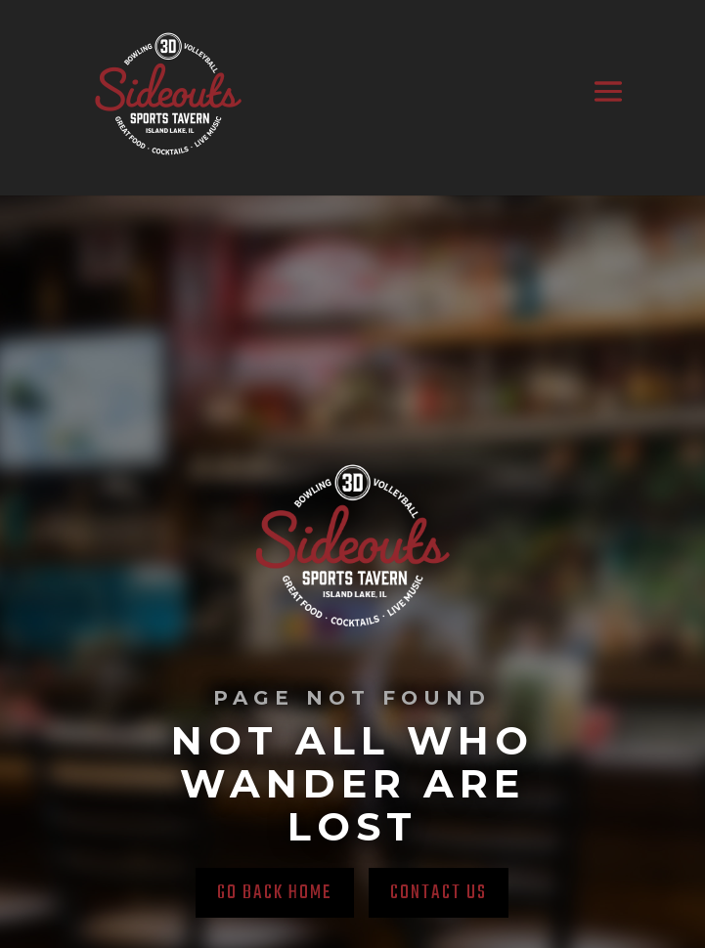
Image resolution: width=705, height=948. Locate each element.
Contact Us (438, 893)
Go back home (274, 893)
